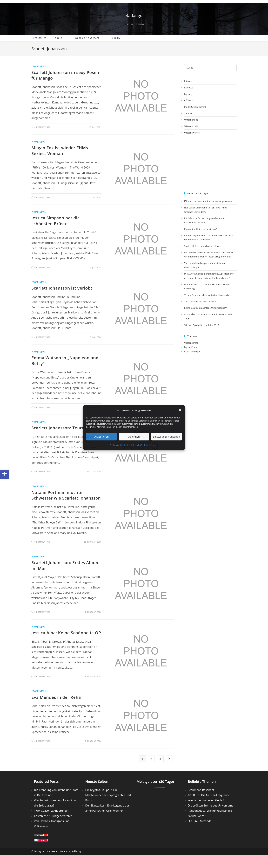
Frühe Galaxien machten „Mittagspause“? (205, 307)
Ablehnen (134, 436)
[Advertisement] (210, 164)
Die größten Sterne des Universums (210, 805)
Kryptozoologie (192, 351)
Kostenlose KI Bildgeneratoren (53, 816)
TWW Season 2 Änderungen (51, 810)
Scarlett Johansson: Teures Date (64, 428)
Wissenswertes (192, 132)
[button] (4, 474)
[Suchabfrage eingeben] (210, 67)
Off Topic (189, 100)
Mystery (188, 94)
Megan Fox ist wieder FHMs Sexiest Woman (59, 150)
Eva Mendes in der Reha (56, 697)
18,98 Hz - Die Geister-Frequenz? (208, 795)
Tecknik (188, 113)
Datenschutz (137, 444)
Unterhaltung (191, 119)
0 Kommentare (43, 127)
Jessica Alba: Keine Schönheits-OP (66, 632)
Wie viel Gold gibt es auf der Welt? (201, 325)
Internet (188, 81)
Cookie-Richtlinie (121, 444)
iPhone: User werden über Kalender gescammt (208, 201)
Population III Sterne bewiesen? (200, 228)
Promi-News (38, 66)
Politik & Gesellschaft (195, 106)
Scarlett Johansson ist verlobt (61, 288)
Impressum (149, 444)
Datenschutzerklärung (71, 851)
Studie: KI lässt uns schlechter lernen (203, 246)
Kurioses (188, 87)
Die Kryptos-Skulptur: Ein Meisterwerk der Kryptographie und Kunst (108, 795)
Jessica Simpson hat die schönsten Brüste (55, 220)
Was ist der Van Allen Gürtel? (206, 800)
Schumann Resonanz (201, 790)
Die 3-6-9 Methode (199, 821)
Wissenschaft (191, 126)
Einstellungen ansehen (166, 436)
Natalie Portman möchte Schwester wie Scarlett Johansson (66, 495)
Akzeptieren (101, 436)
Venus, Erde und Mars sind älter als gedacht (207, 295)
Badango (133, 15)
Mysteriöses (190, 347)
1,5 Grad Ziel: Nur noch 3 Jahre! (200, 301)
